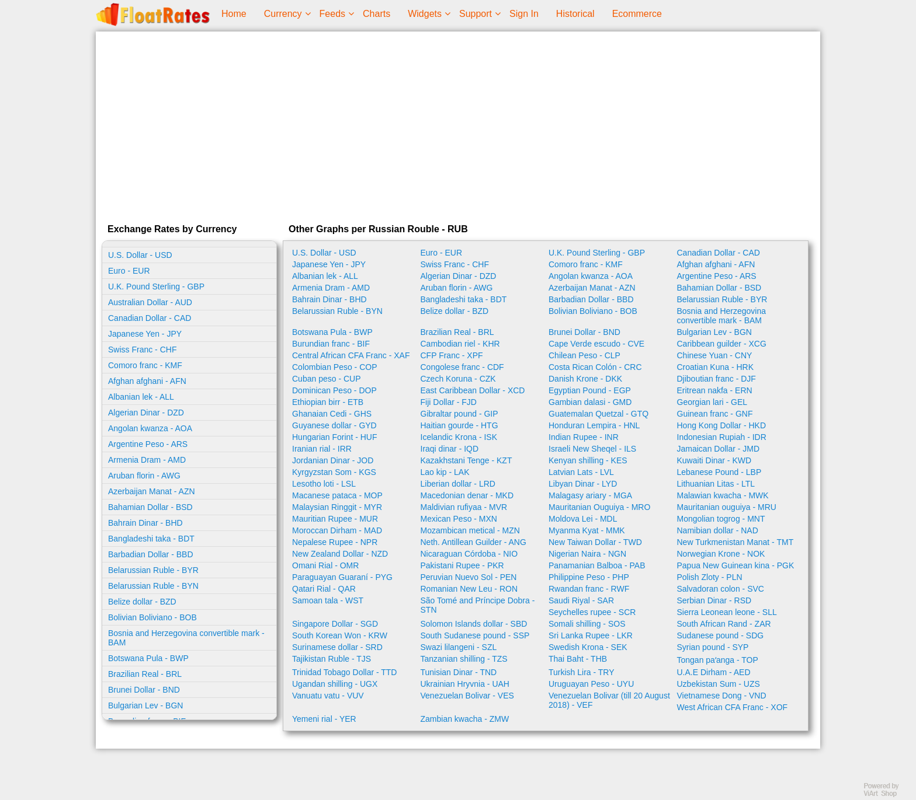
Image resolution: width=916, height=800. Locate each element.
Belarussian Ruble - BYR (153, 570)
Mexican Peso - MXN (459, 518)
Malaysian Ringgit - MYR (337, 507)
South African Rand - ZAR (724, 623)
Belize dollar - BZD (142, 601)
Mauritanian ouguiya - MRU (726, 507)
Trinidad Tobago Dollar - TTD (344, 672)
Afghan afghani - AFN (147, 381)
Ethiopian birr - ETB (327, 402)
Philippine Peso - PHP (589, 577)
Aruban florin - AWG (144, 475)
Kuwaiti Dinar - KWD (714, 460)
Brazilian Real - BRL (145, 674)
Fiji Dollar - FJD (449, 402)
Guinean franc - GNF (715, 413)
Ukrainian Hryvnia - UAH (465, 684)
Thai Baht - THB (578, 658)
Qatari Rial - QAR (324, 588)
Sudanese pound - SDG (720, 635)
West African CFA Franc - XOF (732, 707)
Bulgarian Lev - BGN (145, 705)
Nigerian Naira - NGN (587, 553)
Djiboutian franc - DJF (716, 378)
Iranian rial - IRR (322, 448)
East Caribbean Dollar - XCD (473, 390)
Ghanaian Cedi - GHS (332, 413)
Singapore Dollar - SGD (335, 623)
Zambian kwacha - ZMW (465, 719)
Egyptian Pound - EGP (590, 390)
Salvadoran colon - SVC (720, 588)
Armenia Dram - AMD (147, 459)
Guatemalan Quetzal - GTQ (598, 413)
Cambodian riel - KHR (460, 343)
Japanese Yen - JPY (145, 333)
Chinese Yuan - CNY (714, 355)
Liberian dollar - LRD (458, 483)
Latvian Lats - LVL (581, 472)
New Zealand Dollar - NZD (340, 553)
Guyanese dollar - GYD (334, 425)
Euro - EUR (129, 270)
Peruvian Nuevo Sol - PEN (469, 577)
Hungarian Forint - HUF (334, 437)
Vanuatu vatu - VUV (328, 695)
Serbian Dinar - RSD (714, 600)
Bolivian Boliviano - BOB (152, 617)
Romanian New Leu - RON (469, 588)
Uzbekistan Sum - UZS (718, 684)
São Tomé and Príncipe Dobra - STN (478, 605)
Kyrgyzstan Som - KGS (334, 472)
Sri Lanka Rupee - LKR (591, 635)
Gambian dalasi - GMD (590, 402)
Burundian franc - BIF (331, 343)
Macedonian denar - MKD (467, 495)
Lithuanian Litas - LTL (716, 483)
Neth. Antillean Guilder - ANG (473, 542)
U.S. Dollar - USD (140, 255)
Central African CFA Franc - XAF (351, 355)
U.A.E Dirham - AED (714, 672)
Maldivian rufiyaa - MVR (464, 507)
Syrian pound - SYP (713, 647)
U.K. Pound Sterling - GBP (156, 286)
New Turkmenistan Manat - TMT (735, 542)
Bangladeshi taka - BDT (151, 538)
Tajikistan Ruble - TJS (331, 658)
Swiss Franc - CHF (142, 349)
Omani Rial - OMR (325, 565)
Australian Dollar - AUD (150, 302)
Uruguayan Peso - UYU (591, 684)
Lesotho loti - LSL (324, 483)
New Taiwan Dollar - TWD (595, 542)
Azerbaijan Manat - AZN (151, 491)
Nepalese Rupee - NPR (334, 542)
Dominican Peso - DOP (334, 390)
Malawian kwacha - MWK (723, 495)
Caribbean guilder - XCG (721, 343)
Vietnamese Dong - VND (721, 695)
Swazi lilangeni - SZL (459, 647)
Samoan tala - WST (327, 600)
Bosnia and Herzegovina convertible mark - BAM (186, 637)
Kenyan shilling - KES (588, 460)
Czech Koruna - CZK (458, 378)
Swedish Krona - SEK (588, 647)
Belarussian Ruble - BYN (153, 586)
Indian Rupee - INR (584, 437)
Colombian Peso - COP (334, 367)
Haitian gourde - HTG (459, 425)
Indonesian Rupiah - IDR (721, 437)
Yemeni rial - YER (324, 719)
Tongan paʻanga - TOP (717, 660)
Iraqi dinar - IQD (450, 448)
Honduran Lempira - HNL (594, 425)
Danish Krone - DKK (585, 378)
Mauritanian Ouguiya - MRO (599, 507)
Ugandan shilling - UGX (334, 684)
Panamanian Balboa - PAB (597, 565)
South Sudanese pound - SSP (475, 635)
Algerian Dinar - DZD (146, 412)
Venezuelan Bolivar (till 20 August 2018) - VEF (609, 700)
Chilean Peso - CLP (584, 355)
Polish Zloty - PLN (709, 577)
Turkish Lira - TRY (582, 672)
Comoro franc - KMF (145, 365)
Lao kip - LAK (445, 472)
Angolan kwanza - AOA (150, 428)
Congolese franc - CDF (462, 367)
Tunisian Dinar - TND (459, 672)
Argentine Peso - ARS (148, 444)
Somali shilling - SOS (587, 623)
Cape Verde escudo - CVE (596, 343)
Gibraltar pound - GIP (459, 413)
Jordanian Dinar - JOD (332, 460)
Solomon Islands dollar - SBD (474, 623)
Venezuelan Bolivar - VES (467, 695)
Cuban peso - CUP (326, 378)
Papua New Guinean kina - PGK (735, 565)
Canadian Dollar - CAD (149, 318)
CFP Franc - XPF (452, 355)
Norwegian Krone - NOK (721, 553)
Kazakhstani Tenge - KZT (466, 460)
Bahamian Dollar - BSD (150, 507)
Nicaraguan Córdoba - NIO (469, 553)
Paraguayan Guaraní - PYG (342, 577)
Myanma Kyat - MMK (587, 530)
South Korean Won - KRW (339, 635)
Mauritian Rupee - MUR (335, 518)
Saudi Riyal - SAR (581, 600)
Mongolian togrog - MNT (721, 518)
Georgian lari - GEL (712, 402)
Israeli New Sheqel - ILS (592, 448)
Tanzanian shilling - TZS (464, 658)
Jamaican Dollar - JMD (718, 448)
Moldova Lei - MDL (583, 518)
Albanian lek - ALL (141, 396)
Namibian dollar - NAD (717, 530)
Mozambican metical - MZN (470, 530)
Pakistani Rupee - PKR (462, 565)
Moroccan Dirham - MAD (337, 530)
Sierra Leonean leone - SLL (727, 612)
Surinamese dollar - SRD (337, 647)
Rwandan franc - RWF (589, 588)
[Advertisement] (458, 125)
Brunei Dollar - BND (144, 689)
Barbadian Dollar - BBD (150, 554)
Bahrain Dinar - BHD (145, 522)
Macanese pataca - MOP (337, 495)
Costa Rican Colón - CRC (595, 367)
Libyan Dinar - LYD (583, 483)
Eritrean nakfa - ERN (714, 390)
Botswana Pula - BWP (148, 658)
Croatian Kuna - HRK (715, 367)
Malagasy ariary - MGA (590, 495)
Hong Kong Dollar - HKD (721, 425)
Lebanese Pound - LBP (719, 472)
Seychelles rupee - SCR (592, 612)
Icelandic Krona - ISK (459, 437)
